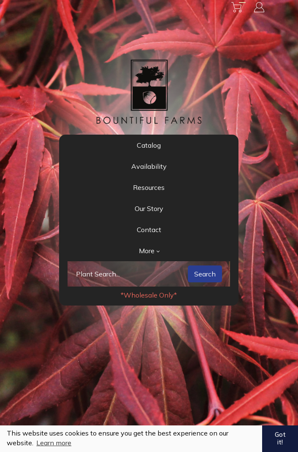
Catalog (149, 145)
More (149, 250)
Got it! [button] (280, 438)
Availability (149, 166)
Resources (149, 187)
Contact (149, 229)
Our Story (149, 208)
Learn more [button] (53, 442)
